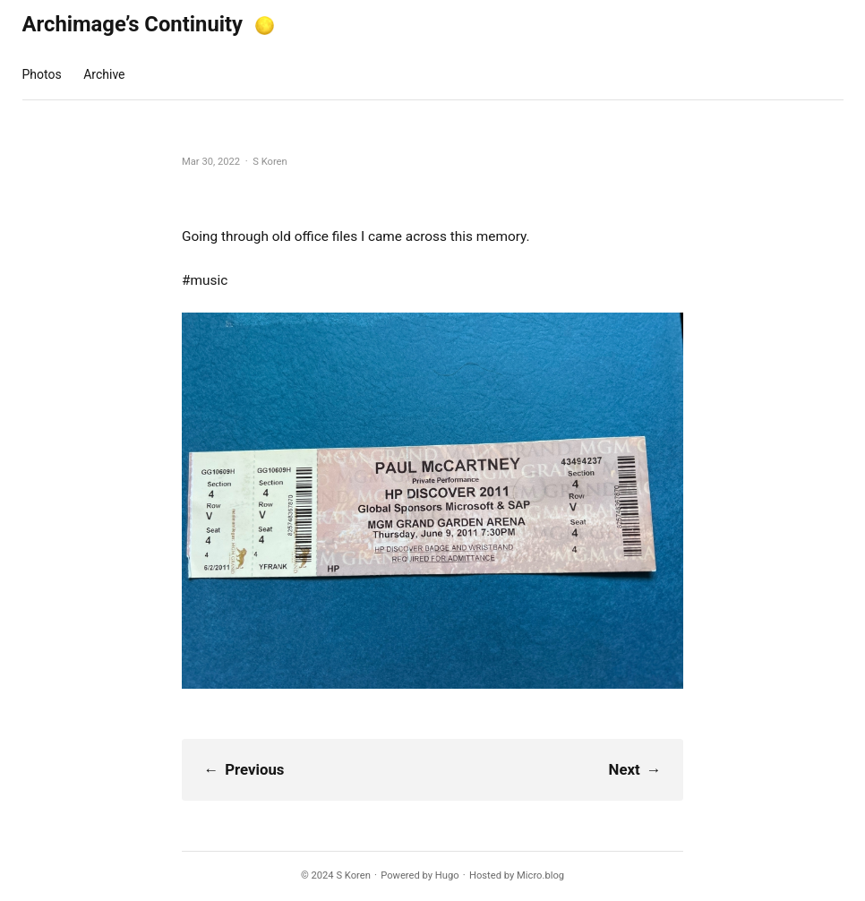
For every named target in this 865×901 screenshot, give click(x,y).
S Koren (353, 875)
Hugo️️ (447, 875)
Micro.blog (540, 875)
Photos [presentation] (42, 74)
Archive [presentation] (103, 74)
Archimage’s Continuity (133, 24)
